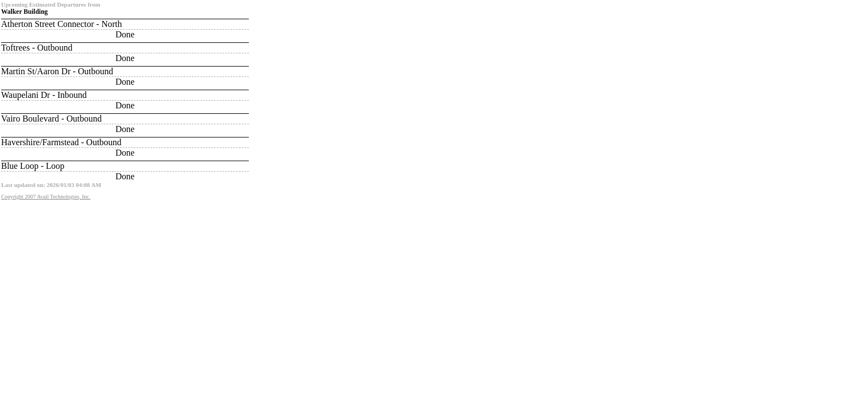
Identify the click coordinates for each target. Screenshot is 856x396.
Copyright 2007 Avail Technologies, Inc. (45, 197)
